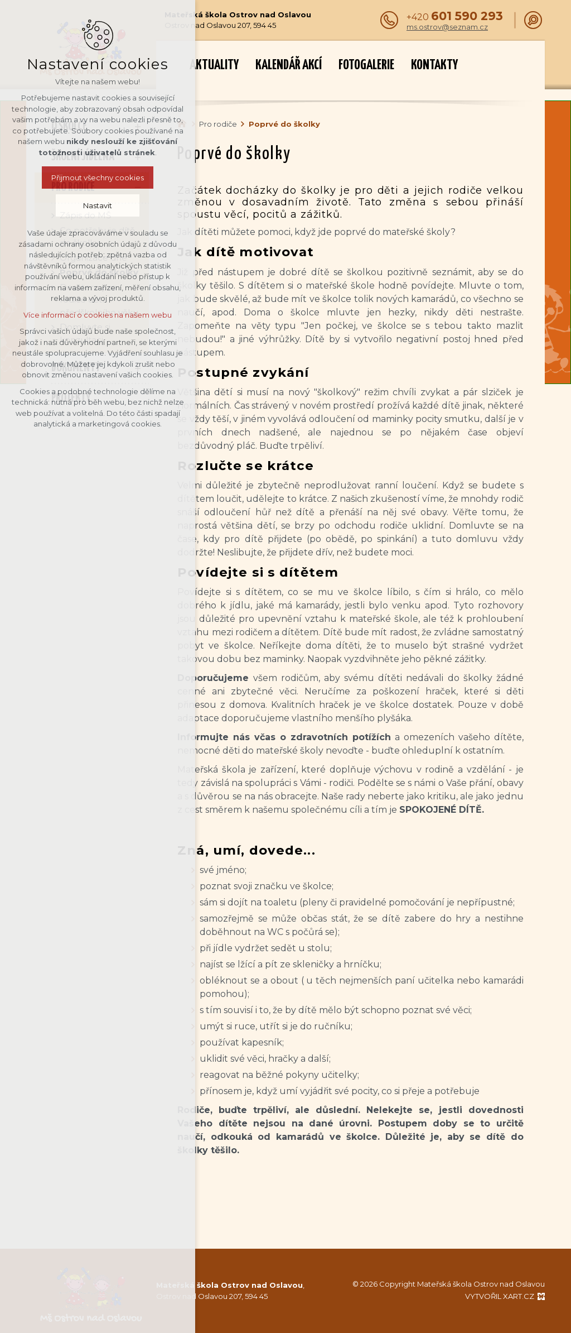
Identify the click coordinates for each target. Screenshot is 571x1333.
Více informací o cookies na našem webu (97, 314)
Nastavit (97, 205)
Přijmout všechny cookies (97, 177)
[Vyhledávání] (533, 20)
